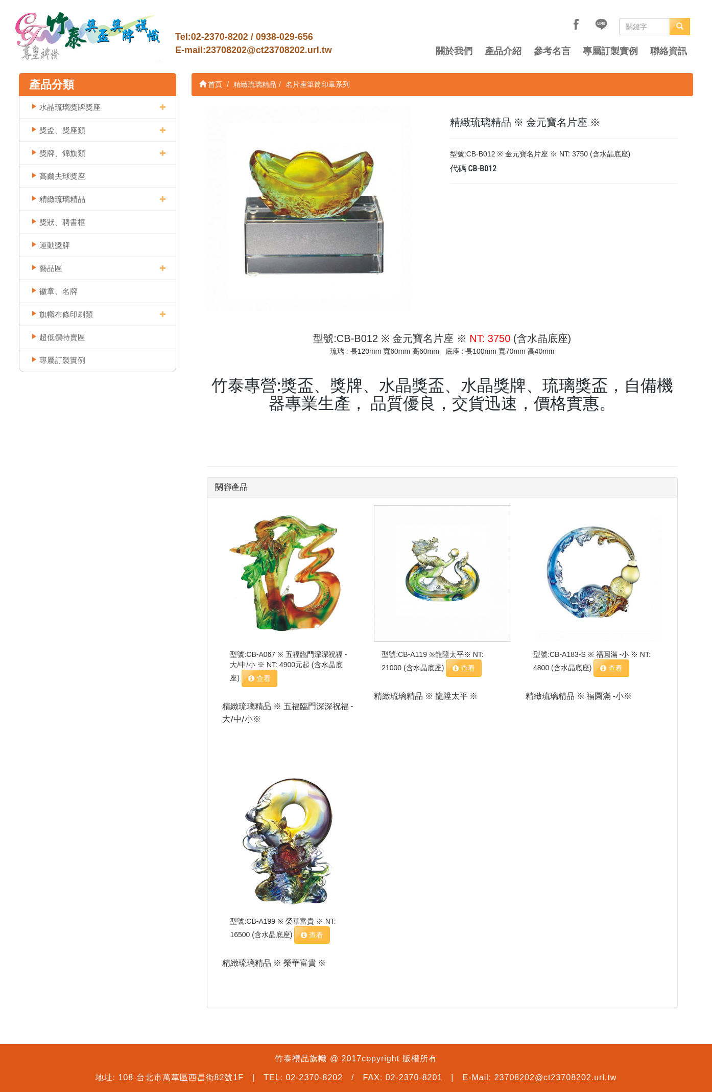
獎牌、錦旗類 (62, 153)
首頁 (211, 84)
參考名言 (552, 51)
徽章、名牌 (58, 291)
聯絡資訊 (668, 51)
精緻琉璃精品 (62, 199)
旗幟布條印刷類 (66, 314)
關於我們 (454, 51)
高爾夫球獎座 (62, 176)
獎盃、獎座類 (62, 130)
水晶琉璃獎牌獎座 (70, 107)
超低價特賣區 (62, 337)
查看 (259, 678)
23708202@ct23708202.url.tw (269, 50)
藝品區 (50, 268)
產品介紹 (503, 51)
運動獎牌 (54, 245)
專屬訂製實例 (610, 51)
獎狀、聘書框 (62, 222)
